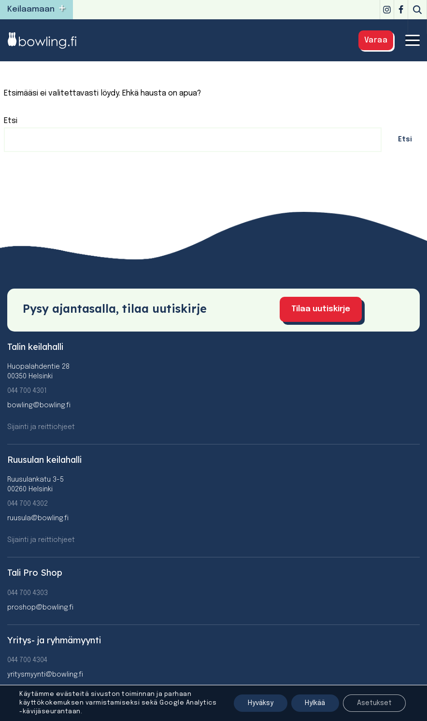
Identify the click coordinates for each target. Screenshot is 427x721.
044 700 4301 (27, 390)
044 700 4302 (27, 503)
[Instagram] (387, 9)
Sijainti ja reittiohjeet (41, 426)
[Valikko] (412, 40)
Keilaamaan (31, 9)
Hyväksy (256, 703)
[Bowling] (48, 40)
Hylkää (313, 703)
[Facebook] (401, 9)
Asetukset (373, 703)
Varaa (376, 40)
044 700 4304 (27, 659)
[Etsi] (417, 9)
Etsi (10, 121)
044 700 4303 (27, 592)
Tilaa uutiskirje (326, 309)
